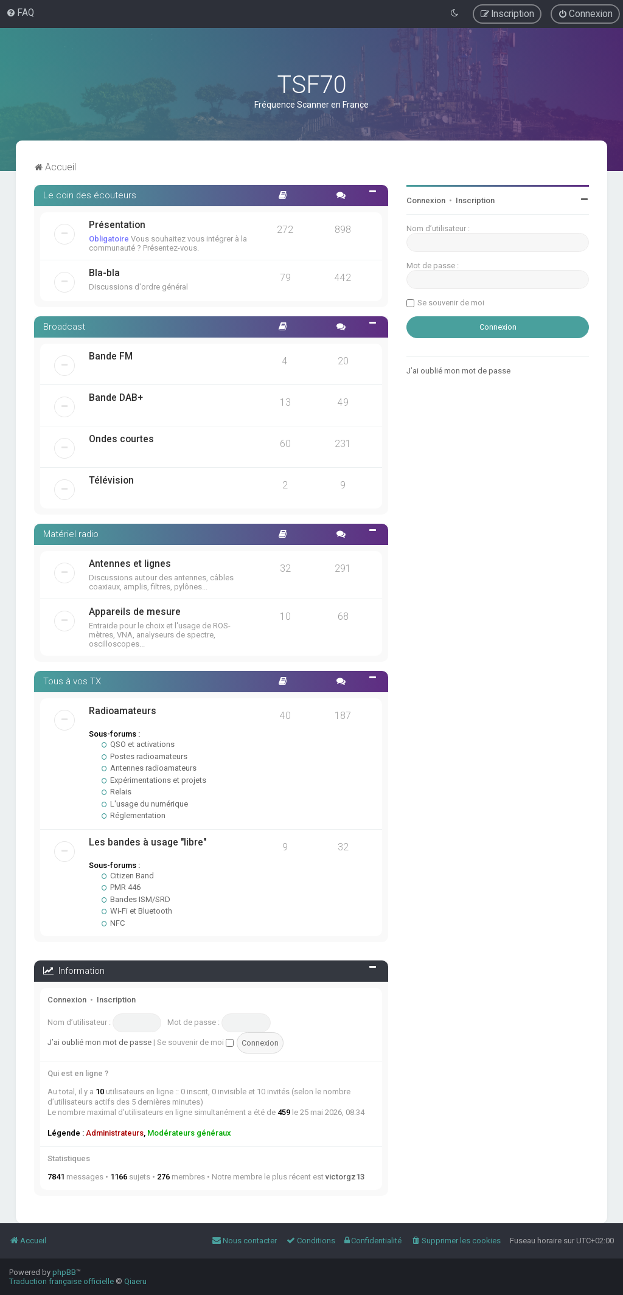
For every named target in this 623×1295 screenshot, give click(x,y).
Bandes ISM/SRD (136, 899)
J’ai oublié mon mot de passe (99, 1042)
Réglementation (133, 815)
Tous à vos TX (72, 681)
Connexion (66, 999)
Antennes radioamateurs (149, 767)
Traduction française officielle (61, 1281)
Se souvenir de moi (195, 1042)
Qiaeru (135, 1281)
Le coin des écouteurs (89, 195)
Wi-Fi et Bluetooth (137, 910)
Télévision (111, 480)
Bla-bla (104, 273)
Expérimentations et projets (154, 780)
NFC (113, 923)
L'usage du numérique (145, 803)
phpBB (64, 1272)
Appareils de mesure (135, 611)
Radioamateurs (122, 711)
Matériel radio (71, 534)
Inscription (116, 999)
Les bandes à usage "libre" (147, 842)
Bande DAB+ (116, 397)
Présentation (117, 225)
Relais (116, 791)
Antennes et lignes (130, 563)
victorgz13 (344, 1176)
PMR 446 (121, 887)
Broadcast (64, 326)
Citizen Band (128, 875)
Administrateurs (115, 1132)
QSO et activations (138, 744)
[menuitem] (20, 12)
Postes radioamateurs (144, 756)
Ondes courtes (121, 439)
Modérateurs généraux (189, 1132)
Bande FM (111, 356)
